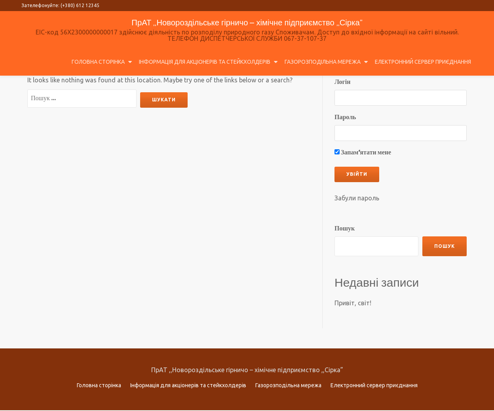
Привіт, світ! (352, 302)
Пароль (345, 117)
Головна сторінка (98, 62)
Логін (342, 82)
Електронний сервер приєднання (423, 62)
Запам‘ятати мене (362, 153)
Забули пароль (356, 198)
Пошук (344, 229)
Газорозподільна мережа (323, 62)
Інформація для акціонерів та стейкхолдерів (204, 62)
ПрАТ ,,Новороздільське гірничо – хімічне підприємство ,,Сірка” (247, 22)
